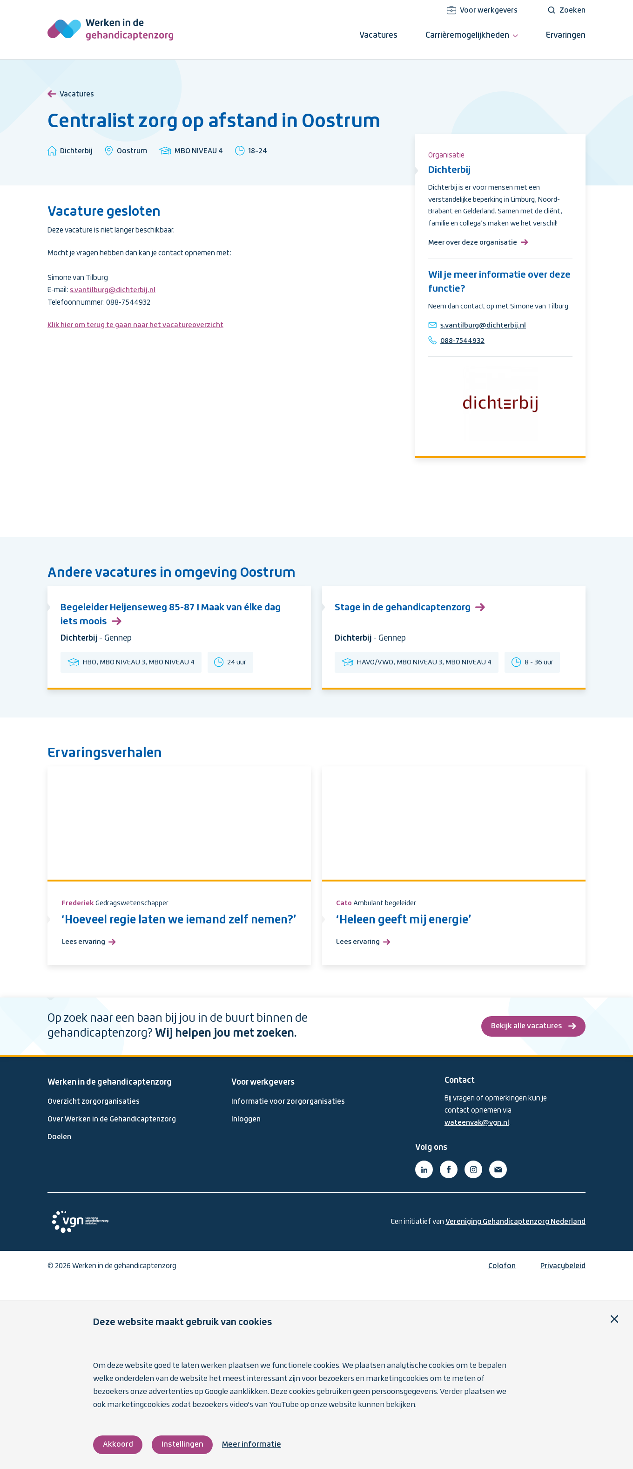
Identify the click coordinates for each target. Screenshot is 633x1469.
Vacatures (70, 93)
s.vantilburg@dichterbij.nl (113, 290)
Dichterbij (76, 151)
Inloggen (246, 1137)
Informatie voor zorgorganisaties (288, 1119)
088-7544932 (464, 355)
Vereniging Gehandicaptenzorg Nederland (515, 1240)
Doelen (59, 1155)
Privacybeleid (563, 1284)
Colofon (502, 1284)
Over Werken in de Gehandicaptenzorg (111, 1137)
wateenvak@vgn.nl (477, 1141)
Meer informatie (253, 1444)
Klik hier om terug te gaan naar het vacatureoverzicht (137, 325)
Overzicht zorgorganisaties (93, 1119)
